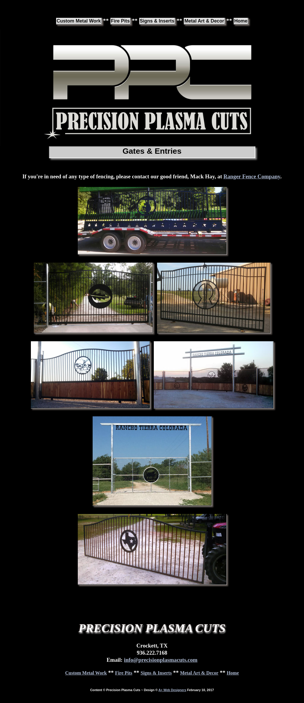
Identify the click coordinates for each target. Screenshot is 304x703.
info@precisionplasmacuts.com (160, 660)
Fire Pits (120, 20)
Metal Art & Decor (204, 20)
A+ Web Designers (172, 690)
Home (240, 20)
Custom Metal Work (79, 20)
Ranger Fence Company (252, 176)
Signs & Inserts (157, 20)
